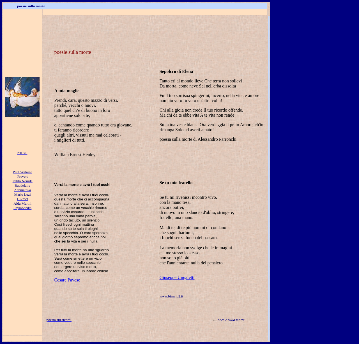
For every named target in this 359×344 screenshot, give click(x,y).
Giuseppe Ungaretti (177, 277)
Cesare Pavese (67, 280)
